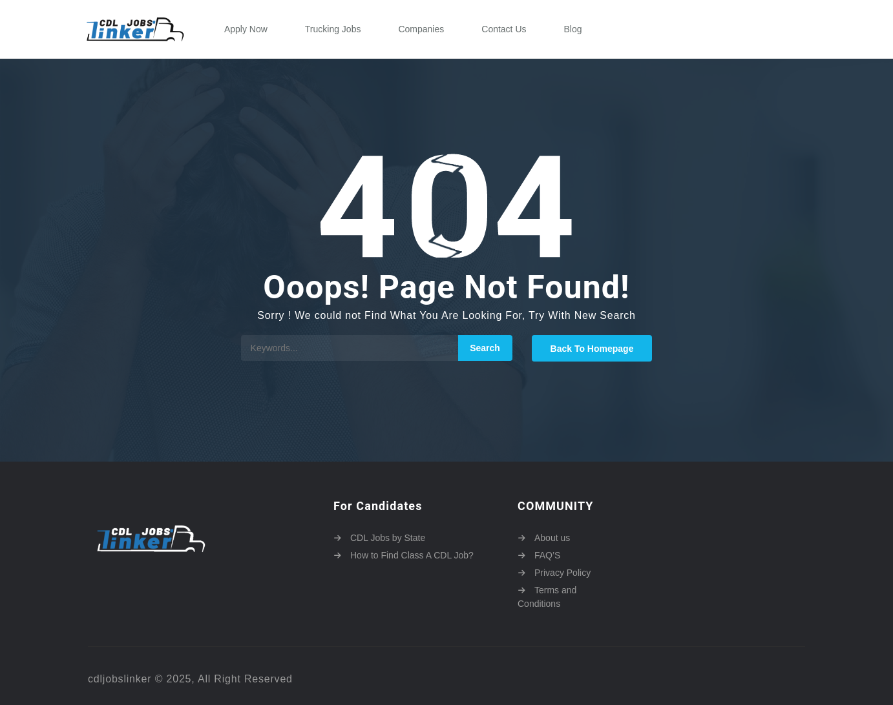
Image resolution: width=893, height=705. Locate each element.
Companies (421, 29)
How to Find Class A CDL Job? (412, 555)
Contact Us (503, 29)
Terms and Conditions (547, 597)
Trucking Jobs (333, 29)
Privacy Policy (562, 572)
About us (552, 538)
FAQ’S (547, 555)
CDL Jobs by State (387, 538)
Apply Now (246, 29)
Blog (573, 29)
